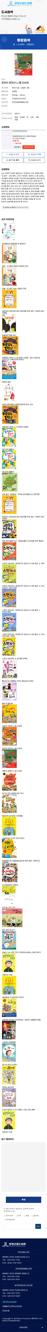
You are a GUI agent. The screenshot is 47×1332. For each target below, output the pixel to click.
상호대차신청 (28, 147)
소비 (32, 117)
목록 (23, 1200)
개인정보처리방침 (9, 1302)
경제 (16, 117)
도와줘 (22, 117)
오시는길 (5, 1311)
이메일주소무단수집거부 (12, 1306)
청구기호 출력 (14, 160)
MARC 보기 (36, 160)
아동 (16, 120)
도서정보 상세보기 (15, 207)
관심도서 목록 (36, 154)
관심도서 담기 (14, 154)
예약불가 (17, 147)
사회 (37, 117)
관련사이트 (23, 1327)
